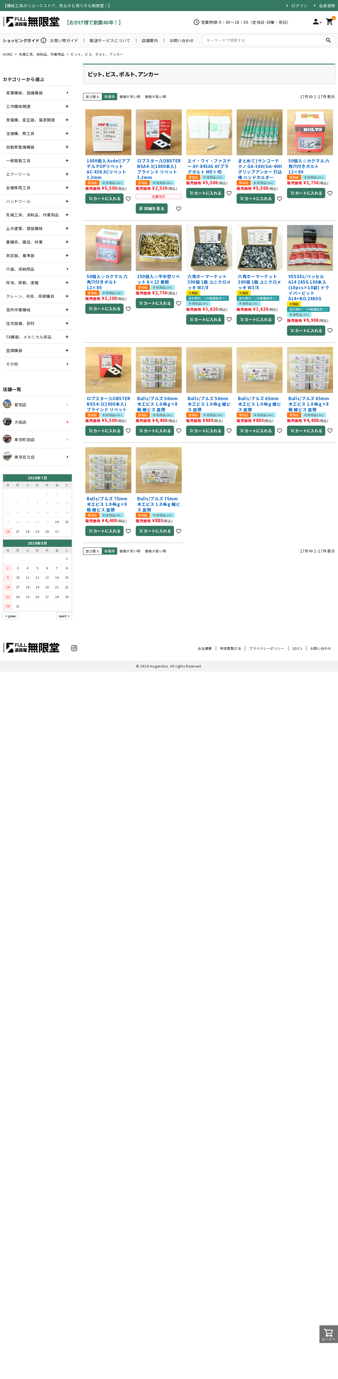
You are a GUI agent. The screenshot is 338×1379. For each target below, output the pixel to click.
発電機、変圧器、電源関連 (30, 120)
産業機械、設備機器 (24, 92)
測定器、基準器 (20, 255)
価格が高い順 (155, 96)
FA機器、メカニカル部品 (29, 337)
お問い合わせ (182, 40)
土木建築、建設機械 (24, 228)
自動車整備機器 (20, 147)
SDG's (297, 648)
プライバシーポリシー (266, 648)
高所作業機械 (18, 309)
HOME (8, 54)
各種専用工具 (18, 187)
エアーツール (18, 174)
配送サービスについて (110, 40)
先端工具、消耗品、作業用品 (42, 54)
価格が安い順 (129, 96)
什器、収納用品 (20, 269)
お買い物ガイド (64, 40)
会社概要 (205, 648)
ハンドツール (18, 201)
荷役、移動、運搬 (22, 282)
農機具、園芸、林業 (24, 242)
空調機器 (14, 350)
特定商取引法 (230, 648)
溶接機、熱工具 (20, 133)
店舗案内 (150, 40)
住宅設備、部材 (20, 323)
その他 (12, 364)
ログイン (299, 5)
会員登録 (327, 5)
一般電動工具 (18, 160)
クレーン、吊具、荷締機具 (30, 296)
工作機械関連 (18, 106)
